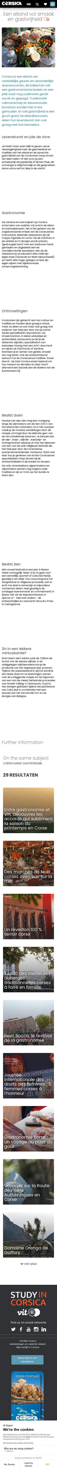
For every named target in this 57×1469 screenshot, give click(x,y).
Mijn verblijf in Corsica (27, 1347)
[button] (37, 4)
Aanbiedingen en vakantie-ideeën (28, 1344)
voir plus (28, 1264)
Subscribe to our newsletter (27, 1359)
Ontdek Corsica (27, 1340)
